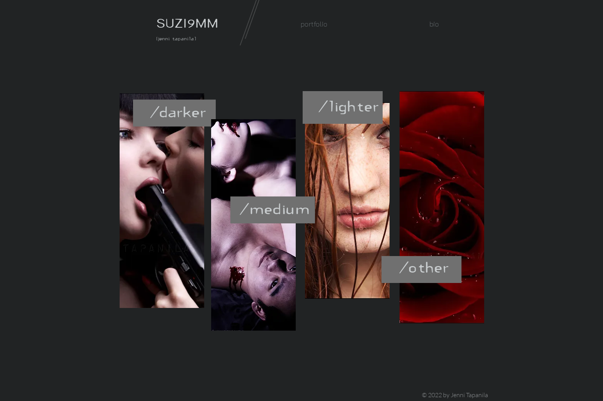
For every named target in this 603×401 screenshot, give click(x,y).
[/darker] (179, 112)
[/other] (424, 267)
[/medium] (275, 208)
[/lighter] (349, 106)
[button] (313, 24)
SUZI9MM (187, 23)
